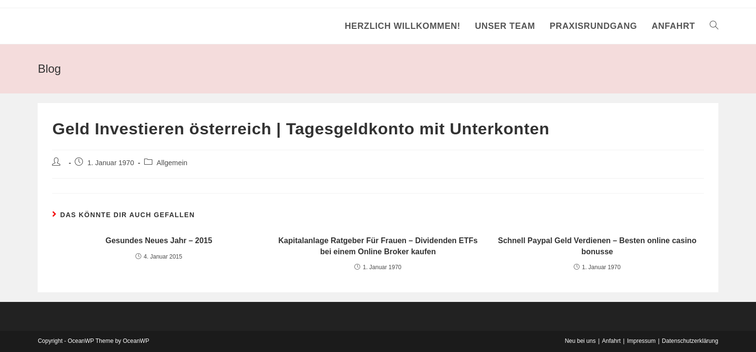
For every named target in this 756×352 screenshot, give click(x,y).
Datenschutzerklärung (690, 341)
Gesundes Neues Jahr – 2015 (159, 240)
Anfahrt (611, 341)
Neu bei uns (580, 341)
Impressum (641, 341)
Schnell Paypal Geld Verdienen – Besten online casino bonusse (597, 245)
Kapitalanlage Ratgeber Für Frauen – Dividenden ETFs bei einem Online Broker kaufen (377, 245)
